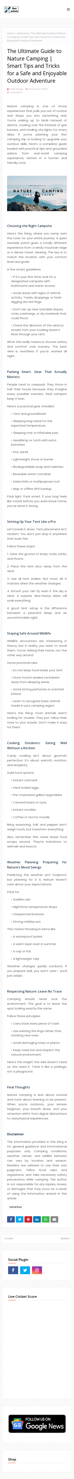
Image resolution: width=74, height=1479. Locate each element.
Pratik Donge (16, 89)
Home (10, 33)
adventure (22, 33)
